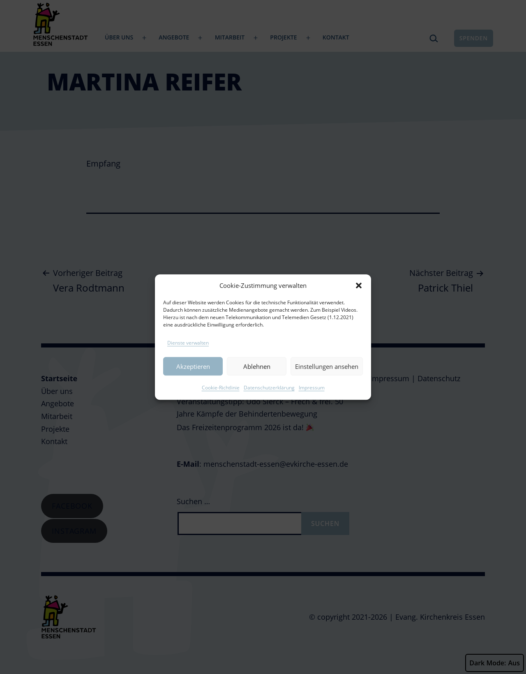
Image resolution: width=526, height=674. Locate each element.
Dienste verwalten (188, 349)
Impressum (312, 394)
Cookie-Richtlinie (221, 394)
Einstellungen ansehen (326, 373)
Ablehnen (256, 373)
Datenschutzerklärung (269, 394)
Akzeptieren (193, 373)
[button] (359, 292)
